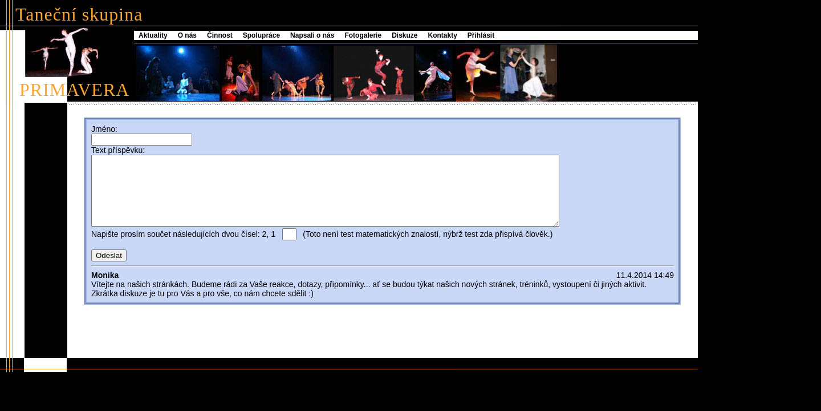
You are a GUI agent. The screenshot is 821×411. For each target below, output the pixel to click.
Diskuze (404, 35)
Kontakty (442, 35)
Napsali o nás (312, 35)
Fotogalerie (362, 35)
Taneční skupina (79, 14)
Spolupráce (261, 35)
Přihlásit (481, 35)
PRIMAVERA (74, 89)
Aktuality (153, 35)
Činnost (220, 35)
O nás (187, 35)
